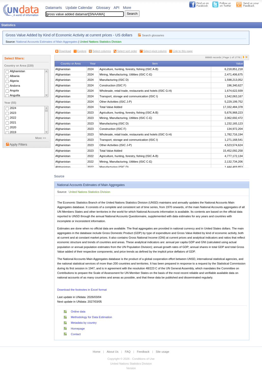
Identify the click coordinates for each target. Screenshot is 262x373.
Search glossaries (153, 35)
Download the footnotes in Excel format (82, 289)
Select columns (102, 51)
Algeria (14, 80)
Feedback (143, 351)
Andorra (15, 85)
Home (96, 351)
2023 (13, 112)
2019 (13, 132)
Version (131, 368)
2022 (13, 117)
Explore (81, 51)
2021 (13, 122)
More (127, 8)
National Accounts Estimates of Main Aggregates (47, 41)
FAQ (127, 351)
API (116, 8)
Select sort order (127, 51)
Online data (78, 311)
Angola (14, 90)
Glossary (103, 8)
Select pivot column (155, 51)
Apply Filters (18, 144)
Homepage (78, 328)
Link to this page (183, 51)
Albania (15, 75)
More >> (40, 137)
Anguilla (15, 95)
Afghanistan (17, 71)
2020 (13, 127)
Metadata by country (84, 322)
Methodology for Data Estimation (91, 317)
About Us (112, 351)
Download (65, 51)
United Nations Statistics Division (100, 41)
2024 (13, 108)
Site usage (162, 351)
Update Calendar (79, 8)
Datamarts (53, 8)
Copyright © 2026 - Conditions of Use (131, 358)
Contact (76, 334)
